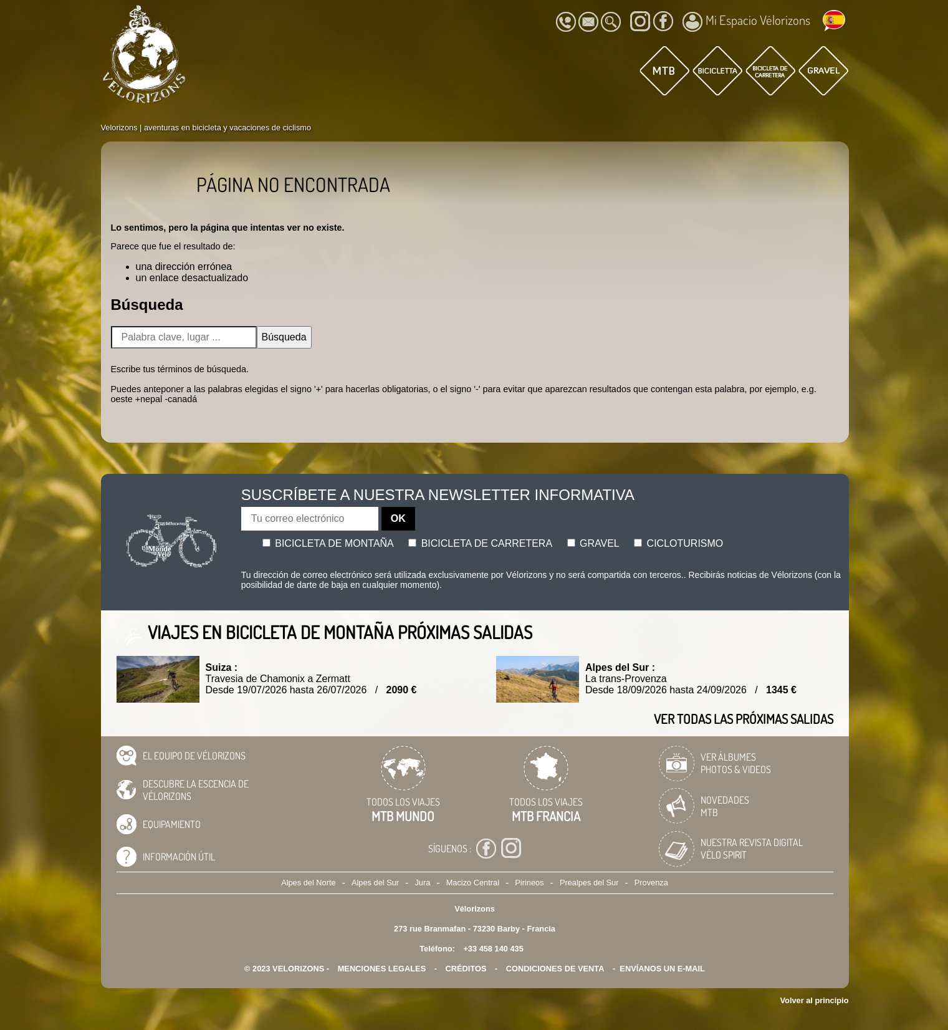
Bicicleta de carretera (480, 543)
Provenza (651, 882)
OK (398, 518)
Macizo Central (472, 882)
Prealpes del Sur (589, 882)
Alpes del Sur (375, 882)
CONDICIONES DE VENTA (555, 968)
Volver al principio (814, 1000)
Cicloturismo (678, 543)
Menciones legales (382, 968)
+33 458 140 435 (493, 948)
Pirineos (529, 882)
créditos (466, 968)
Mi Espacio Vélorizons (746, 22)
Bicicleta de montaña (328, 543)
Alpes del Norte (308, 882)
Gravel (593, 543)
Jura (422, 882)
